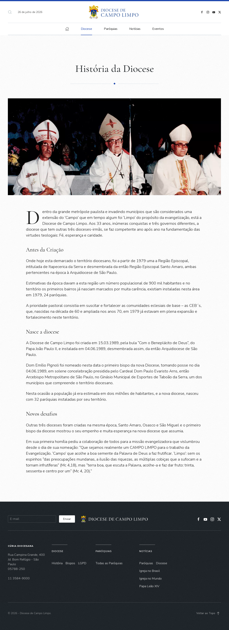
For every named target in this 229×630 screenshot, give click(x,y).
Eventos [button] (158, 29)
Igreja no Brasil (149, 571)
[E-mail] (32, 519)
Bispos (70, 563)
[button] (10, 12)
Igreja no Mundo (150, 578)
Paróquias (110, 29)
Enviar (67, 519)
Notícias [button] (134, 29)
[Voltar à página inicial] (114, 12)
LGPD (82, 563)
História (57, 563)
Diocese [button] (86, 29)
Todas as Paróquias (109, 563)
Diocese (57, 551)
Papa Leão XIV (149, 586)
